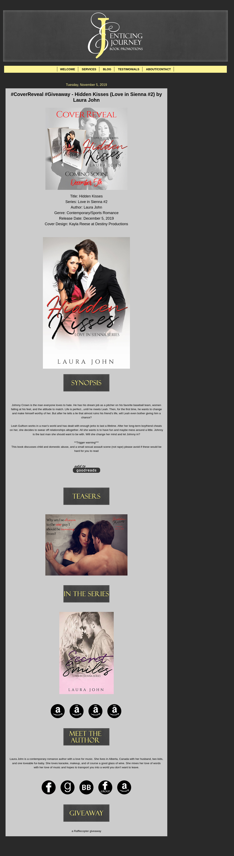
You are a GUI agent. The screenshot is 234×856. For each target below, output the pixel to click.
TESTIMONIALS (128, 69)
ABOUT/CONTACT (158, 69)
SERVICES (89, 69)
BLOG (107, 69)
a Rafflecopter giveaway (86, 831)
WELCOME (67, 69)
